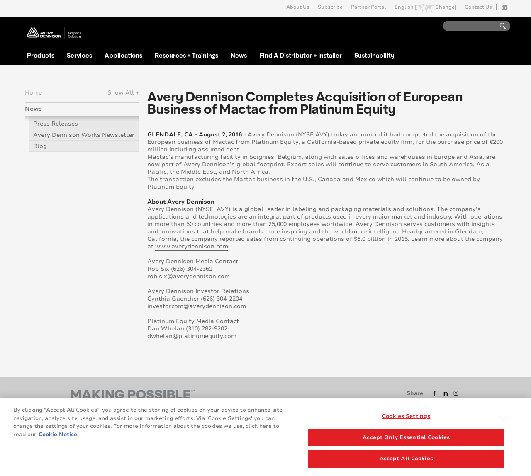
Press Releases (55, 124)
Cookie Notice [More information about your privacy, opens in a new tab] (58, 438)
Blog (40, 146)
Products (40, 55)
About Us (297, 7)
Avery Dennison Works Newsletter (83, 135)
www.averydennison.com (191, 246)
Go (499, 26)
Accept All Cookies (406, 463)
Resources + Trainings (186, 55)
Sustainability (374, 55)
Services (79, 55)
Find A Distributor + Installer (300, 55)
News (239, 55)
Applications (123, 55)
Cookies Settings (406, 421)
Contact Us (478, 7)
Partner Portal (368, 7)
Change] (445, 7)
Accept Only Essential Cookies (406, 441)
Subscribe (330, 7)
